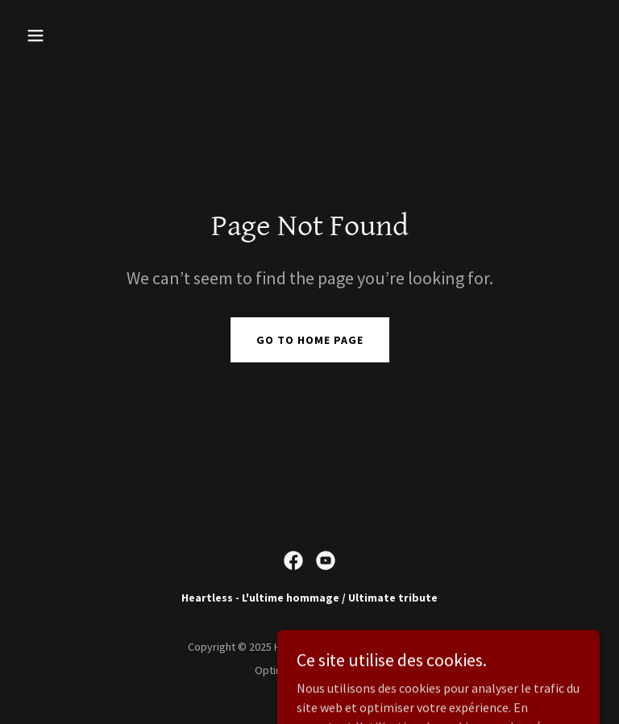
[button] (85, 35)
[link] (293, 560)
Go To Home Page (310, 340)
